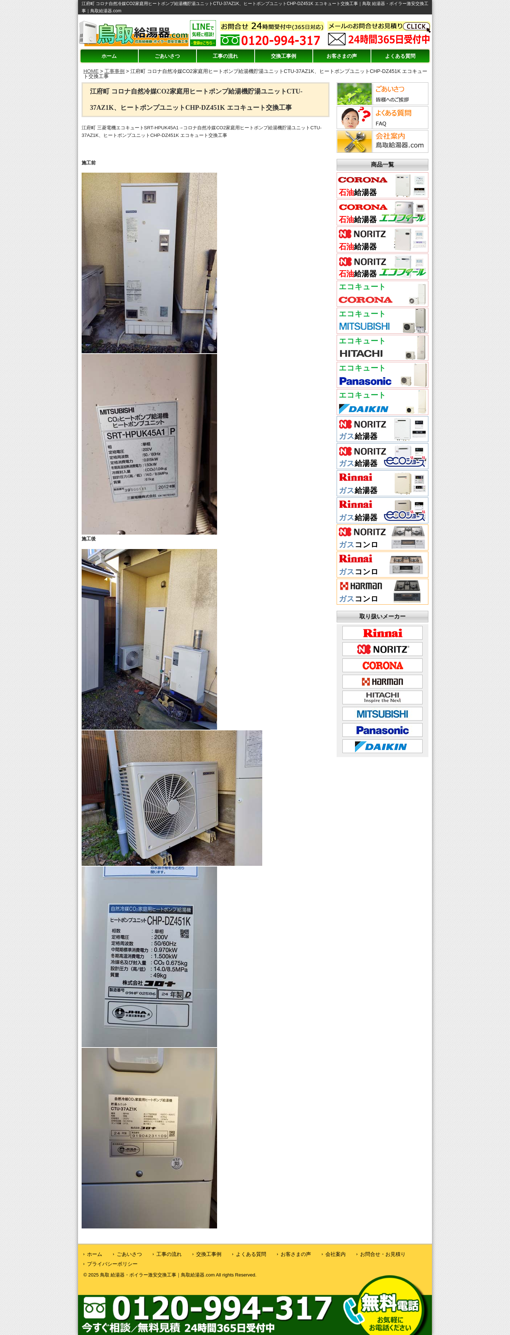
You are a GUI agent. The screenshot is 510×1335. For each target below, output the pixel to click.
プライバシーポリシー (112, 1264)
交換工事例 (283, 56)
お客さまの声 (342, 56)
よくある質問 (400, 56)
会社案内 (335, 1254)
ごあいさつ (167, 56)
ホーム (109, 56)
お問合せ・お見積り (383, 1254)
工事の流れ (225, 56)
